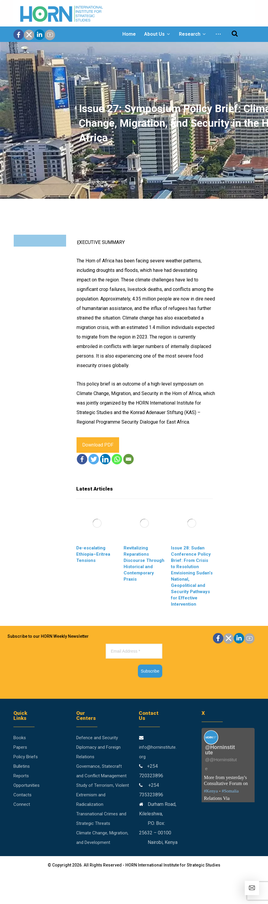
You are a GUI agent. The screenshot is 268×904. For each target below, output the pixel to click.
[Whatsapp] (117, 459)
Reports (21, 775)
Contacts (22, 795)
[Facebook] (82, 459)
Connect (21, 804)
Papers (20, 747)
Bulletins (21, 766)
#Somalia (230, 791)
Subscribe (150, 671)
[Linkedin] (105, 459)
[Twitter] (93, 459)
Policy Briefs (25, 756)
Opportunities (26, 785)
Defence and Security (97, 737)
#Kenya (211, 791)
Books (19, 737)
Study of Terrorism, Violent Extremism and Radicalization (102, 795)
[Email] (128, 459)
